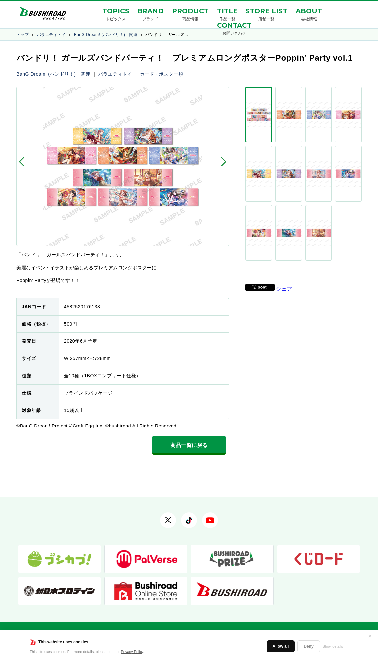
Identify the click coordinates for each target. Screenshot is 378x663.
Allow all (281, 646)
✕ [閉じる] (370, 636)
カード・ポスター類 (161, 74)
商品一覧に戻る (189, 445)
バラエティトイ (51, 34)
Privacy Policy (132, 652)
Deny (308, 646)
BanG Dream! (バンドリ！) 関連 (106, 34)
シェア (284, 181)
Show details (333, 646)
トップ (22, 34)
